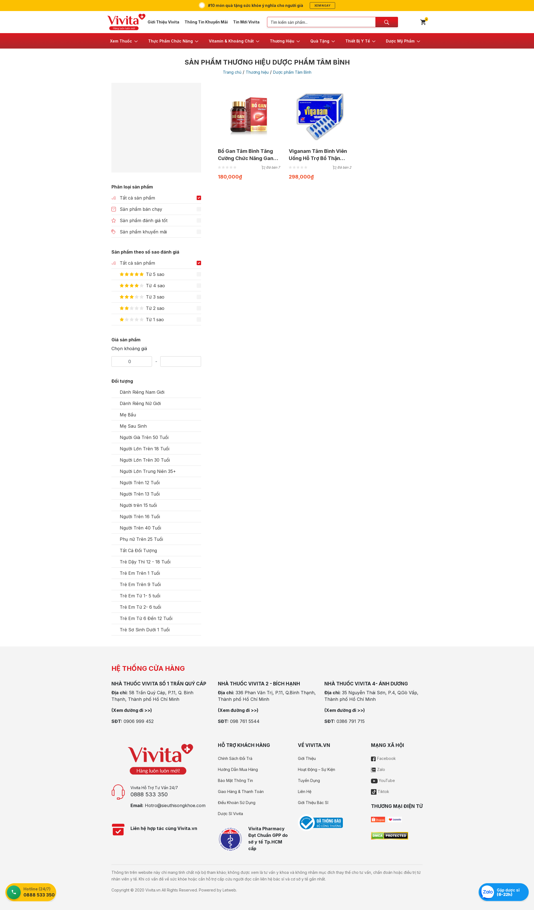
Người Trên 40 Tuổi (140, 528)
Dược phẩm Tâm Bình (292, 72)
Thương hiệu (257, 72)
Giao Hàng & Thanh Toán (241, 791)
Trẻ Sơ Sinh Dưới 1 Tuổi (145, 629)
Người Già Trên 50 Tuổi (144, 437)
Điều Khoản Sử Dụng (236, 802)
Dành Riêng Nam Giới (142, 392)
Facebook (383, 758)
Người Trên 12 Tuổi (140, 482)
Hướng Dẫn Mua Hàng (238, 769)
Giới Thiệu (307, 758)
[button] (124, 41)
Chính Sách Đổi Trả (235, 758)
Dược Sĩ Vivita (230, 813)
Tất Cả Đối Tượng (138, 550)
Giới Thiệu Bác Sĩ (313, 802)
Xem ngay (322, 5)
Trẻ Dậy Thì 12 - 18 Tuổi (145, 562)
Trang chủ (232, 72)
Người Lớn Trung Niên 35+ (148, 471)
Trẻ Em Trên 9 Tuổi (140, 584)
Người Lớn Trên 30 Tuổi (145, 460)
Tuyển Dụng (309, 780)
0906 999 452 (139, 721)
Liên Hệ (304, 791)
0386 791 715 (351, 721)
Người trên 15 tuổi (138, 505)
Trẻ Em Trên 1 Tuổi (140, 573)
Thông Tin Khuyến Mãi (206, 22)
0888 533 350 (149, 794)
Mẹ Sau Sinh (133, 426)
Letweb (229, 890)
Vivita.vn (153, 890)
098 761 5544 (245, 721)
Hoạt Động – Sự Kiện (316, 769)
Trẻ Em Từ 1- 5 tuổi (140, 595)
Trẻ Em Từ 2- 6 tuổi (140, 607)
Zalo (378, 769)
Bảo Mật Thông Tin (235, 780)
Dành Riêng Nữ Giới (140, 403)
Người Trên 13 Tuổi (140, 494)
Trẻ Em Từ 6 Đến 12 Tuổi (146, 618)
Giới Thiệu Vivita (163, 22)
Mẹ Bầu (128, 414)
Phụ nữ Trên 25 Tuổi (141, 539)
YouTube (383, 780)
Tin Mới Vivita (246, 22)
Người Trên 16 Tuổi (140, 516)
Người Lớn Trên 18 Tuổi (144, 448)
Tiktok (380, 791)
